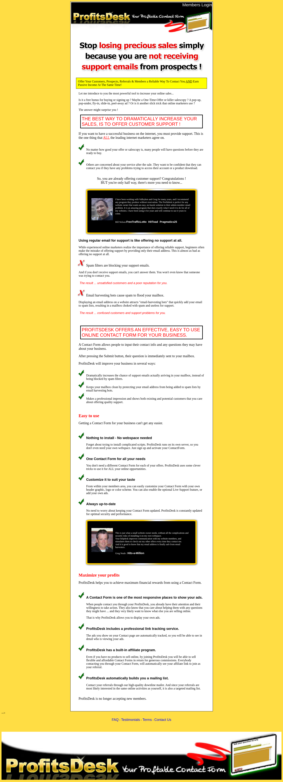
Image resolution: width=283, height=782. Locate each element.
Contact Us (162, 720)
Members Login (197, 4)
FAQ (115, 720)
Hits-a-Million (136, 553)
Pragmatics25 (168, 221)
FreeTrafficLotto (136, 221)
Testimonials (130, 720)
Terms (147, 720)
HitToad (153, 221)
